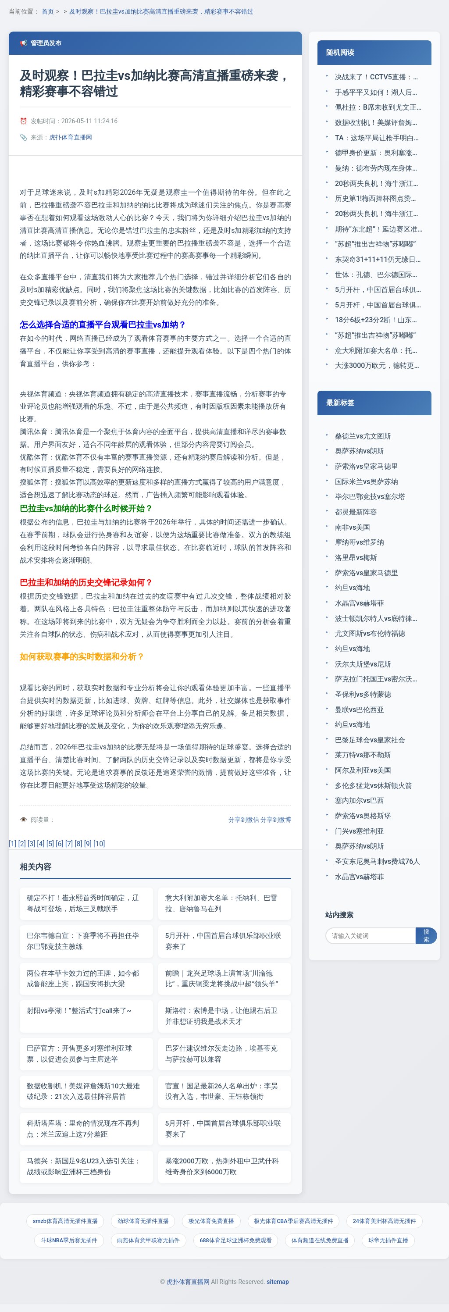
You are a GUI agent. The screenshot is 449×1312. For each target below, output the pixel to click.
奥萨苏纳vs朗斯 (359, 460)
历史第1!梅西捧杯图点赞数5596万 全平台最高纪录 (379, 202)
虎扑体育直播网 (70, 137)
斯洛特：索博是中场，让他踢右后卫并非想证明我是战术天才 (221, 1019)
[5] (50, 844)
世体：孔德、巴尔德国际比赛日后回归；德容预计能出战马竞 (379, 280)
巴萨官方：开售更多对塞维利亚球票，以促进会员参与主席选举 (79, 1057)
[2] (21, 844)
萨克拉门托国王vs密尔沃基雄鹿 (379, 694)
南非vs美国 (352, 538)
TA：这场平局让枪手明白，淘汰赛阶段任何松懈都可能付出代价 (379, 139)
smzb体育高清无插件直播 (62, 1226)
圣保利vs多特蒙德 (363, 710)
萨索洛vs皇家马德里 (366, 475)
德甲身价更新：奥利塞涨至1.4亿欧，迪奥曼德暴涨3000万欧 (379, 155)
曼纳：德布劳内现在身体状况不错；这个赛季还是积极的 (379, 171)
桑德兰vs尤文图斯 (363, 444)
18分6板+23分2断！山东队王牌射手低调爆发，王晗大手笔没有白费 (379, 326)
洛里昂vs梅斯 (356, 569)
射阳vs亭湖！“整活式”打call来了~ (79, 1013)
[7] (69, 844)
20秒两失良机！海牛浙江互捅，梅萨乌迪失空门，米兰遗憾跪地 (379, 186)
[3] (31, 844)
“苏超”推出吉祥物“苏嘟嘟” (375, 249)
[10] (99, 844)
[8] (78, 844)
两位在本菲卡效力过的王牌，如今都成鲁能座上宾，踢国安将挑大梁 (83, 981)
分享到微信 (243, 819)
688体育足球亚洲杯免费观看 (236, 1247)
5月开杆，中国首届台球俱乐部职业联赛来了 (223, 942)
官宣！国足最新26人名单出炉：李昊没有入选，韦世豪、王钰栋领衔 (221, 1095)
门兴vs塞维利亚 (359, 850)
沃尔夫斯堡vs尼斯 (363, 678)
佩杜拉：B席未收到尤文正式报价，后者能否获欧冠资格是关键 (379, 108)
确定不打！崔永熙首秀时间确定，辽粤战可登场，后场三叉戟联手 (83, 904)
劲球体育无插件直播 (141, 1226)
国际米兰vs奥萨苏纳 (366, 491)
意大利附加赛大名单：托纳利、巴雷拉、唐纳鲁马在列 (221, 904)
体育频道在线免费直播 (321, 1247)
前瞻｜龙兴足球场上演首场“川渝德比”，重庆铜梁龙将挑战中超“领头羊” (221, 981)
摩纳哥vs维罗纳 (359, 553)
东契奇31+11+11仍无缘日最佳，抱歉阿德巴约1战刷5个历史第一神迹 (379, 264)
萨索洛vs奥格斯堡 (363, 834)
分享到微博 (275, 819)
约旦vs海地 (352, 600)
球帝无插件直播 (391, 1247)
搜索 (429, 957)
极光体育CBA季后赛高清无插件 (295, 1226)
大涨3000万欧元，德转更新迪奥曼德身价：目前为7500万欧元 (379, 373)
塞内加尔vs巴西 (359, 819)
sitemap (278, 1289)
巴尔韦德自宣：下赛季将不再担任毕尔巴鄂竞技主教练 (83, 942)
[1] (12, 844)
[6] (59, 844)
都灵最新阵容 (356, 522)
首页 (48, 11)
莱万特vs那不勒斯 (363, 772)
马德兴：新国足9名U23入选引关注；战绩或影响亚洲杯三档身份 (84, 1171)
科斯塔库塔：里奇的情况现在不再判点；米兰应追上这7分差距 (83, 1133)
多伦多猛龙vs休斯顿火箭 (373, 803)
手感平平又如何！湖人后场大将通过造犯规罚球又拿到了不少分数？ (379, 93)
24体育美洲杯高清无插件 (387, 1226)
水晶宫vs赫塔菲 (359, 616)
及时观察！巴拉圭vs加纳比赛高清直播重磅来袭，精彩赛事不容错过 (161, 11)
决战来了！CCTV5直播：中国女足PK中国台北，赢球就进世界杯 (379, 77)
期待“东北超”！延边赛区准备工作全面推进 (379, 233)
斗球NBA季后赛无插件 (66, 1247)
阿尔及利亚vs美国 (363, 788)
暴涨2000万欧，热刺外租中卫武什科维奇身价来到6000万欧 (222, 1171)
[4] (40, 844)
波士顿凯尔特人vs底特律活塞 (379, 631)
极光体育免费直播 (211, 1226)
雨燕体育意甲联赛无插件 (147, 1247)
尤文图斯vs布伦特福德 (370, 647)
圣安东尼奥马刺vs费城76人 (377, 881)
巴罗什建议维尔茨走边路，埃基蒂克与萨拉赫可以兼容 (221, 1057)
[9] (88, 844)
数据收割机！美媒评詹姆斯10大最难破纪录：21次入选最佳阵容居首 (83, 1095)
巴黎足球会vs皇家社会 (370, 756)
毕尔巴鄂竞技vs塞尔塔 (370, 507)
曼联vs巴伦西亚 (359, 725)
